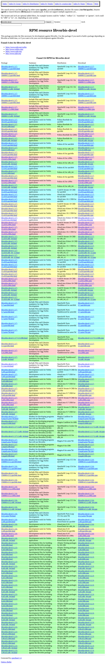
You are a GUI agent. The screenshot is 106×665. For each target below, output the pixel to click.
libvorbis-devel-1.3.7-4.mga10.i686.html (9, 422)
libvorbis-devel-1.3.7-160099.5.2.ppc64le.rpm (87, 74)
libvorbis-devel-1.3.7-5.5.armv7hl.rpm (86, 331)
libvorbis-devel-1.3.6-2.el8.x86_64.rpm (86, 539)
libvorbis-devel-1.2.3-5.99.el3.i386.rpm (86, 628)
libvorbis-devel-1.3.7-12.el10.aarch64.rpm (86, 191)
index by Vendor (47, 4)
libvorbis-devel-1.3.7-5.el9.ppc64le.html (9, 389)
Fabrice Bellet (6, 662)
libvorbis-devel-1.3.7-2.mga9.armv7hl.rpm (86, 441)
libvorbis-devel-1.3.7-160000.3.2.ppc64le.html (10, 101)
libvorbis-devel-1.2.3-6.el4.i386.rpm (86, 600)
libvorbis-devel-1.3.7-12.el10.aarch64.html (9, 191)
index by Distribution (31, 4)
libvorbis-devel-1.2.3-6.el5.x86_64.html (9, 591)
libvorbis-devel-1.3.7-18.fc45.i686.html (9, 125)
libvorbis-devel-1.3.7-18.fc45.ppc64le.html (9, 130)
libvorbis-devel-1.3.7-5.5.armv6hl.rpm (86, 324)
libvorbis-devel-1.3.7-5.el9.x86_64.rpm (86, 408)
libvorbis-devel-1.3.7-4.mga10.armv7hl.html (9, 418)
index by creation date (63, 4)
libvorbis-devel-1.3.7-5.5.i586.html (14, 338)
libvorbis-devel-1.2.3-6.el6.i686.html (9, 544)
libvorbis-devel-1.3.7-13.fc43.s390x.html (9, 158)
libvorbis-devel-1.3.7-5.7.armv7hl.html (9, 318)
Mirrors (90, 4)
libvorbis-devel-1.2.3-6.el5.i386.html (9, 572)
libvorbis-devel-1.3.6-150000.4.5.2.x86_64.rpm (87, 501)
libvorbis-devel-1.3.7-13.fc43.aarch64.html (9, 144)
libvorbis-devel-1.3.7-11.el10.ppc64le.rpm (86, 270)
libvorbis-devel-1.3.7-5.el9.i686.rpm (86, 380)
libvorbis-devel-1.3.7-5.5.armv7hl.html (9, 331)
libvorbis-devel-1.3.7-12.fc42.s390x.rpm (86, 181)
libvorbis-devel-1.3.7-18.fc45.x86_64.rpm (86, 139)
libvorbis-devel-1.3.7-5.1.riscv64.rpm (86, 365)
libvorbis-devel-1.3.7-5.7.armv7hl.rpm (86, 318)
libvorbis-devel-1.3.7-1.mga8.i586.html (9, 455)
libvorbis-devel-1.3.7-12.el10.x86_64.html (9, 238)
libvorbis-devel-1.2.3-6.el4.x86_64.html (9, 619)
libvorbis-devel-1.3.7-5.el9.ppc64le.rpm (86, 389)
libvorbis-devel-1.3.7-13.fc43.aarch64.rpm (86, 144)
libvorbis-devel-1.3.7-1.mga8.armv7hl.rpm (86, 450)
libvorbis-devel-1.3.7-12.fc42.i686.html (9, 172)
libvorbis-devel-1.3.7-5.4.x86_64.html (9, 358)
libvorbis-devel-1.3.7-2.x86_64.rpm (91, 436)
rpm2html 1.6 (16, 658)
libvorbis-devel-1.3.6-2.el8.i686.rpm (86, 525)
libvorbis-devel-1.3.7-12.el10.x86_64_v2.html (10, 252)
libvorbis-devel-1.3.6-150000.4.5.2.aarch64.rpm (88, 461)
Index (5, 4)
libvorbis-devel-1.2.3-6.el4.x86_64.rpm (86, 619)
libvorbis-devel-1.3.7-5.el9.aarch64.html (9, 371)
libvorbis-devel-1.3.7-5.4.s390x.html (9, 352)
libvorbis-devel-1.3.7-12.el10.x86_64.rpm (86, 238)
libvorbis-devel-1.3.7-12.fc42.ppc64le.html (9, 177)
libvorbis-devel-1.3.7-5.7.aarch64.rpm (86, 304)
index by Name (79, 4)
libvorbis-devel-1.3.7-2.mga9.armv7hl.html (9, 441)
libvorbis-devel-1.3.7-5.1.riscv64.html (9, 365)
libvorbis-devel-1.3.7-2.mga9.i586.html (9, 446)
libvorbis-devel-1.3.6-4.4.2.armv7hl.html (9, 515)
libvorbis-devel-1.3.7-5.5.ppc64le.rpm (86, 345)
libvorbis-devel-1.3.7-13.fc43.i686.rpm (86, 149)
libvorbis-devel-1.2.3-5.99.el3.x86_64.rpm (86, 647)
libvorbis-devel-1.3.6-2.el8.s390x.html (9, 535)
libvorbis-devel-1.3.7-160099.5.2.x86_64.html (10, 88)
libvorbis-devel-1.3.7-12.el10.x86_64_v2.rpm (87, 252)
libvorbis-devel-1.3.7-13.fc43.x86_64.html (9, 163)
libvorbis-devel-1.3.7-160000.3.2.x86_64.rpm (87, 115)
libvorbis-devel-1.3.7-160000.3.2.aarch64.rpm (87, 95)
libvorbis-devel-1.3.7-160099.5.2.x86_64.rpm (87, 88)
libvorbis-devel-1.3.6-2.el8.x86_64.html (9, 539)
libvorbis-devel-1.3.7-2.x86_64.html (14, 436)
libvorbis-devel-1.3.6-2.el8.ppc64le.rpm (86, 530)
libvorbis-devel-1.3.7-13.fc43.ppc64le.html (9, 153)
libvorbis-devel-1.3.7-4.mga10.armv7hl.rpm (86, 418)
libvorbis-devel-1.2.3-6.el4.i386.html (9, 600)
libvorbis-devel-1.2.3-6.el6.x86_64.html (9, 563)
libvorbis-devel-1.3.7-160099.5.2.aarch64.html (10, 68)
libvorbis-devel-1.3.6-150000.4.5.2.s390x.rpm (87, 488)
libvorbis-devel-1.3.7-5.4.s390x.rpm (86, 352)
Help (96, 4)
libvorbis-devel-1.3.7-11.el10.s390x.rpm (86, 280)
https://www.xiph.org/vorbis (16, 47)
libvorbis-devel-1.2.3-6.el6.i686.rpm (86, 544)
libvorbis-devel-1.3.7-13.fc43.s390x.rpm (86, 158)
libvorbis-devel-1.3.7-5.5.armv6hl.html (9, 324)
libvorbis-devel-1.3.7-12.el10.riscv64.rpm (86, 219)
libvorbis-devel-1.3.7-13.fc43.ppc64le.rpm (86, 153)
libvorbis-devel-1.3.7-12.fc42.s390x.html (9, 181)
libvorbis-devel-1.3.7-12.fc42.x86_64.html (9, 186)
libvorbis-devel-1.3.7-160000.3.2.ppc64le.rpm (87, 101)
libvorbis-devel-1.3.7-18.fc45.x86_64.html (9, 139)
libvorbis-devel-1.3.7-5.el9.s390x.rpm (86, 399)
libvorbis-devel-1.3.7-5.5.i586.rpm (91, 338)
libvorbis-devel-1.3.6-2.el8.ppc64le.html (9, 530)
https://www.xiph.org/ (14, 51)
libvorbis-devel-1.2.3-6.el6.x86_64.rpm (86, 563)
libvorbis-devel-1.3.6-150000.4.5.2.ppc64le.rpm (88, 474)
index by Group (15, 4)
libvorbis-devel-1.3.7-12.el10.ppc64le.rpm (86, 205)
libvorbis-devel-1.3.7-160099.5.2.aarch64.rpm (87, 68)
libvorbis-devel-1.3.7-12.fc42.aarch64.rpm (86, 167)
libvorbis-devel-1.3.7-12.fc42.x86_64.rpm (86, 186)
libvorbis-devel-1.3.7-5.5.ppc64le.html (9, 345)
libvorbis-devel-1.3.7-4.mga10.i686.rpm (86, 422)
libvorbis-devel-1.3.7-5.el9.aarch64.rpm (86, 371)
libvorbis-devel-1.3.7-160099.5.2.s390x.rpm (86, 81)
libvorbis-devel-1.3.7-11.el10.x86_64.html (9, 289)
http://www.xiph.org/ (13, 53)
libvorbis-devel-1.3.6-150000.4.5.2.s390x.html (10, 488)
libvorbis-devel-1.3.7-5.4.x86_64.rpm (86, 358)
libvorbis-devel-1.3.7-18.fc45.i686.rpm (86, 125)
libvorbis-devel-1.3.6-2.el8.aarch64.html (9, 521)
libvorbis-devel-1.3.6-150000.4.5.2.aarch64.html (11, 461)
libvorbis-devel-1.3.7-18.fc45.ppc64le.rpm (86, 130)
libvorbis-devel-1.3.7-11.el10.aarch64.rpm (86, 261)
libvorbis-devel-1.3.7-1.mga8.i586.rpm (86, 455)
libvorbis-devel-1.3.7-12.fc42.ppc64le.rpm (86, 177)
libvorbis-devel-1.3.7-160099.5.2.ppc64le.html (10, 74)
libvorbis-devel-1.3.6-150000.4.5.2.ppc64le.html (11, 474)
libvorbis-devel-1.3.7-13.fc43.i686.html (9, 149)
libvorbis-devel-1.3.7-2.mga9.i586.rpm (86, 446)
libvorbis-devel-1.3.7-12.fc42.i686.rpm (86, 172)
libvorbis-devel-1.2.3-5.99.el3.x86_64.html (9, 647)
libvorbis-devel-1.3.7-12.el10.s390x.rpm (86, 224)
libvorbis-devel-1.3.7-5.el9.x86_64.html (9, 408)
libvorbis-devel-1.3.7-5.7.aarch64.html (9, 304)
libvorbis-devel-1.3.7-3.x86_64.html (14, 427)
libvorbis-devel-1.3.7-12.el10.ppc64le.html (9, 205)
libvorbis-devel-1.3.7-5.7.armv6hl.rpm (86, 311)
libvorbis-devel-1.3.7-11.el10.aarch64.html (9, 261)
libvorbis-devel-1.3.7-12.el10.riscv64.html (9, 219)
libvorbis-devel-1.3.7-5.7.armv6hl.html (9, 311)
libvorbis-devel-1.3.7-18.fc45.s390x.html (9, 135)
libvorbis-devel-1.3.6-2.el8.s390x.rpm (86, 535)
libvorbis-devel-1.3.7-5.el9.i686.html (9, 380)
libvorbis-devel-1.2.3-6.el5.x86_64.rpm (86, 591)
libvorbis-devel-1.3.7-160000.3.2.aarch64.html (10, 95)
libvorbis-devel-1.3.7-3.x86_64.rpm (91, 427)
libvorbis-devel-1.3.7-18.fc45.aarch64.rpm (86, 121)
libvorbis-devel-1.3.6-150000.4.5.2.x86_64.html (11, 501)
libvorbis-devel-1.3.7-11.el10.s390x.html (9, 280)
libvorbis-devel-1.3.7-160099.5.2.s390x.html (10, 81)
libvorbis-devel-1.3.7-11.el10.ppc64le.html (9, 270)
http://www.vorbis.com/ (14, 49)
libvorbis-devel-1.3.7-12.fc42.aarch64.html (9, 167)
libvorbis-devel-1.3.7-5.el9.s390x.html (9, 399)
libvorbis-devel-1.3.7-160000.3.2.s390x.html (10, 108)
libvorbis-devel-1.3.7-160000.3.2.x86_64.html (10, 115)
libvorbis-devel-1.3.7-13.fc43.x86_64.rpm (86, 163)
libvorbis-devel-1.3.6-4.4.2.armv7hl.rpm (86, 515)
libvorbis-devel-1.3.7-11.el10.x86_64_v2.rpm (87, 298)
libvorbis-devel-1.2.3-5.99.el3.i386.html (9, 628)
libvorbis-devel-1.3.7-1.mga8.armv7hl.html (9, 450)
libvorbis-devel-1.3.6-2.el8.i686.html (9, 525)
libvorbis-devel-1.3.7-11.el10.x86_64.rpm (86, 289)
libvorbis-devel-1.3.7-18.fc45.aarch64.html (9, 121)
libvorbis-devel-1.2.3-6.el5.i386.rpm (86, 572)
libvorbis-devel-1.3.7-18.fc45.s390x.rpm (86, 135)
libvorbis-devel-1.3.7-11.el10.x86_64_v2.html (10, 298)
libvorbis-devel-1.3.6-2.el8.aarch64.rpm (86, 521)
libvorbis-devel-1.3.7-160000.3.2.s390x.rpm (86, 108)
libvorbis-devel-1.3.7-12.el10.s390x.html (9, 224)
